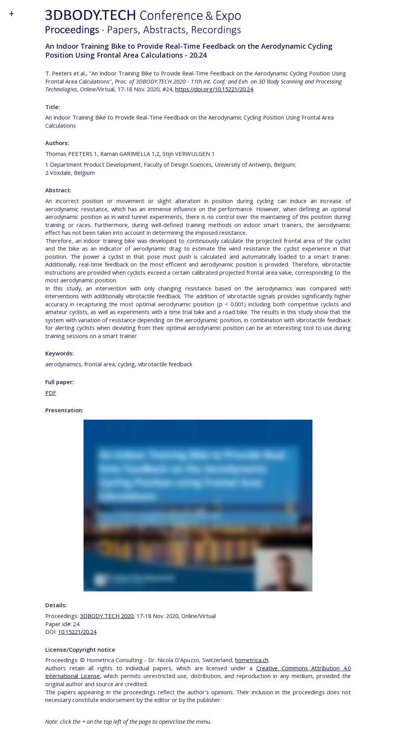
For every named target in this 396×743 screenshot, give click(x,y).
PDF (50, 392)
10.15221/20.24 (77, 631)
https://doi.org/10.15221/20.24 (214, 89)
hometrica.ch (251, 660)
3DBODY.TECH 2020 (106, 616)
